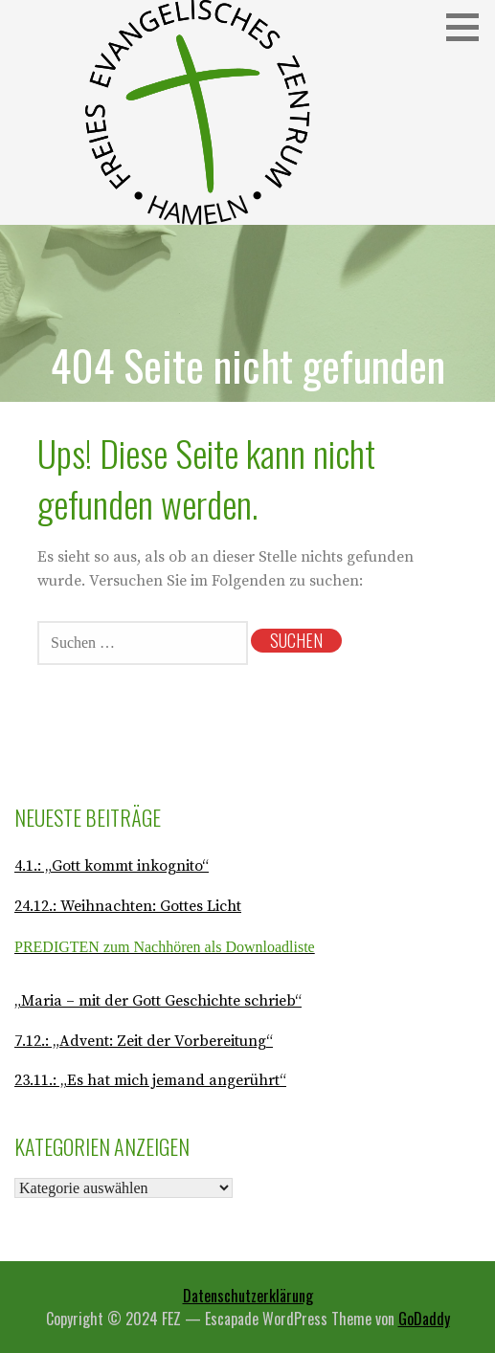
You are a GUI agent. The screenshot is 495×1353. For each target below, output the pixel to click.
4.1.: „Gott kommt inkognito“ (111, 866)
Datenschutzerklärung (248, 1295)
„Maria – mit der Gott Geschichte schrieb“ (158, 1000)
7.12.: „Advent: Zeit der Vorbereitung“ (143, 1041)
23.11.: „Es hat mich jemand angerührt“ (150, 1080)
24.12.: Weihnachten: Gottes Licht (127, 906)
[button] (469, 27)
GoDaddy (424, 1318)
